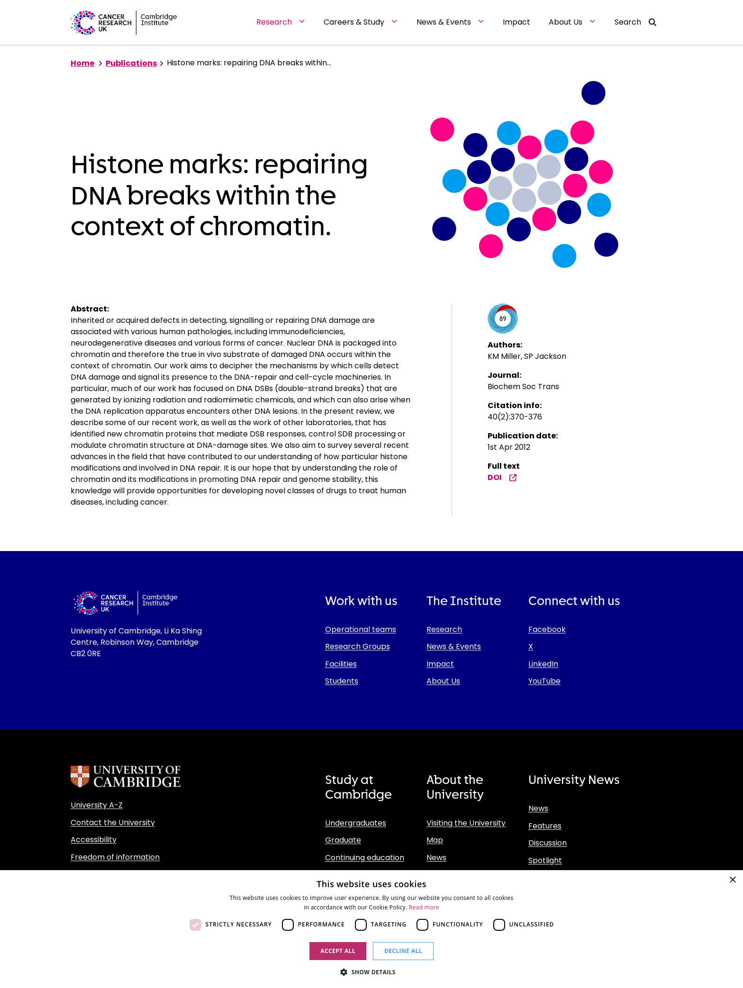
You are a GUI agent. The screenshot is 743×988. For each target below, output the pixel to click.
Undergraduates (355, 823)
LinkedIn (543, 664)
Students (341, 681)
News (436, 857)
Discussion (547, 842)
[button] (371, 972)
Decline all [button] (403, 951)
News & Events (453, 646)
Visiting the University (466, 823)
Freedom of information (115, 857)
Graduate (343, 840)
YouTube (544, 681)
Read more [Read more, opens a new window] (424, 907)
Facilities (341, 664)
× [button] (732, 880)
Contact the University (113, 822)
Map (434, 840)
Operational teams (360, 629)
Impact (440, 664)
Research (444, 629)
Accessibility (94, 839)
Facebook (547, 629)
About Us (443, 681)
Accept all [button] (337, 951)
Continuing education (364, 857)
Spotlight (545, 860)
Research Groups (357, 646)
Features (545, 825)
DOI (502, 477)
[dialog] (371, 929)
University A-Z (97, 805)
